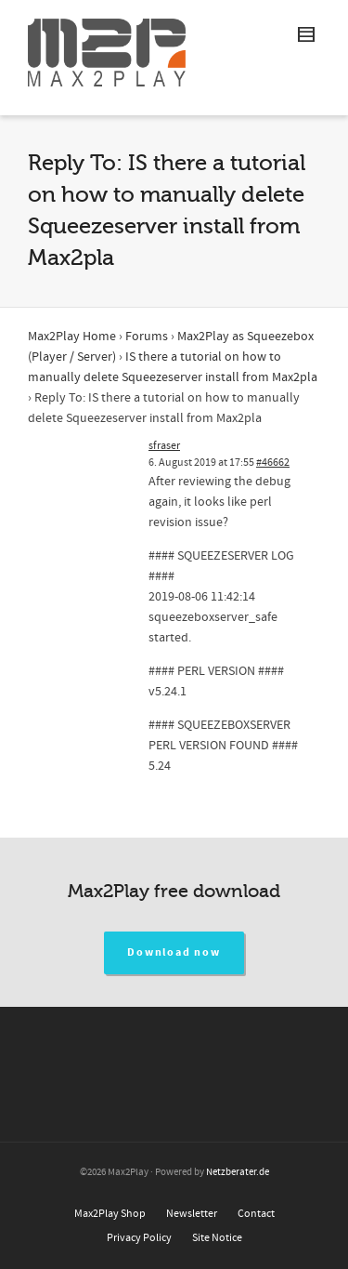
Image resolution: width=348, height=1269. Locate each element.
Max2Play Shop (110, 1214)
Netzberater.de (237, 1172)
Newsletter (191, 1214)
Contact (256, 1214)
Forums (146, 336)
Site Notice (217, 1238)
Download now (174, 952)
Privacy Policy (139, 1238)
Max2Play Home (72, 336)
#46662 (273, 462)
